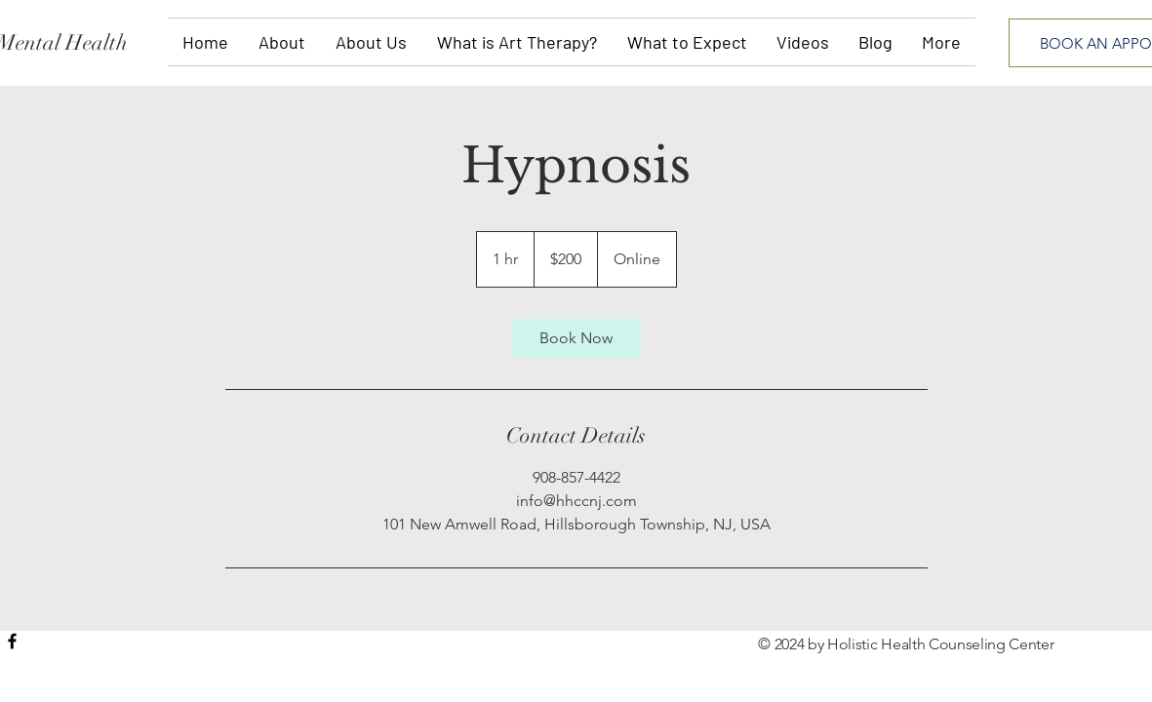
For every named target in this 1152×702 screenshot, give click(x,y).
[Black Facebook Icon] (12, 641)
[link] (576, 338)
